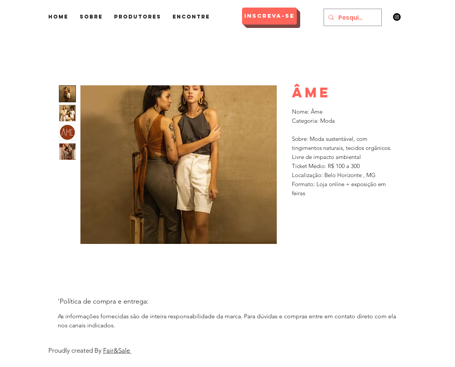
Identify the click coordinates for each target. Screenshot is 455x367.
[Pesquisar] (352, 17)
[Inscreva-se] (269, 16)
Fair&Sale (117, 350)
